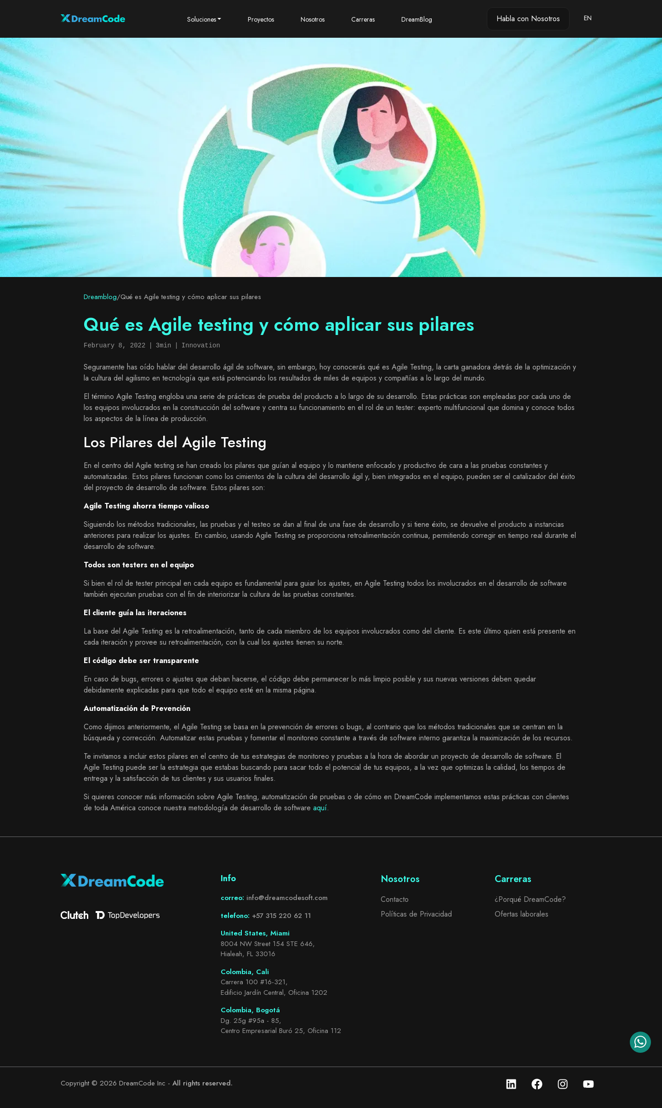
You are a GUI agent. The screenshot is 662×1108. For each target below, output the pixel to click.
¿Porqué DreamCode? (530, 899)
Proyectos (261, 19)
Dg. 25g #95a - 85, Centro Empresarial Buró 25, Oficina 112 (281, 1026)
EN (588, 18)
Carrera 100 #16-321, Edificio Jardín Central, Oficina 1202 (274, 987)
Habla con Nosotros (528, 18)
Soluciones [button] (201, 19)
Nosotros (313, 19)
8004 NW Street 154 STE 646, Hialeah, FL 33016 (268, 949)
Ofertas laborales (521, 914)
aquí (320, 807)
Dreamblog (100, 297)
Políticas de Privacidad (416, 914)
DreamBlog (416, 19)
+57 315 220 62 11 (281, 916)
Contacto (395, 899)
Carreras (363, 19)
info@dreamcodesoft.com (287, 898)
